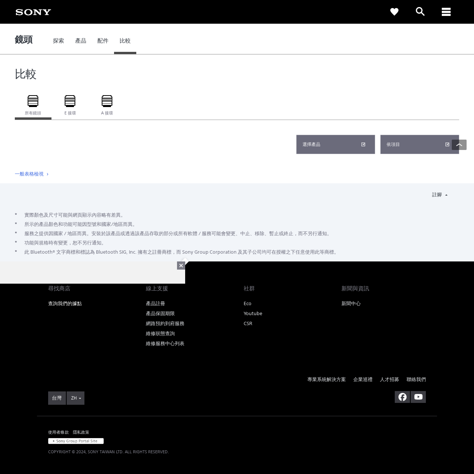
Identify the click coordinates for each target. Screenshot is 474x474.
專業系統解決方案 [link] (326, 379)
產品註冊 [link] (155, 303)
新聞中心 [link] (351, 303)
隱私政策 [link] (81, 432)
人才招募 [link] (389, 379)
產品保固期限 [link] (160, 313)
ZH (74, 398)
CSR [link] (248, 323)
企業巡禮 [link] (363, 379)
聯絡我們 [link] (416, 379)
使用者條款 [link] (58, 432)
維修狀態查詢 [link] (160, 333)
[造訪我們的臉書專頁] (402, 397)
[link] (33, 11)
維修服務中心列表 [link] (165, 343)
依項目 (393, 144)
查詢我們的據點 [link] (65, 303)
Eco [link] (247, 303)
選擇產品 (311, 144)
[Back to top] (459, 145)
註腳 (437, 194)
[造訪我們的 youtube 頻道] (418, 397)
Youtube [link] (253, 313)
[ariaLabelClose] (446, 12)
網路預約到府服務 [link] (165, 323)
